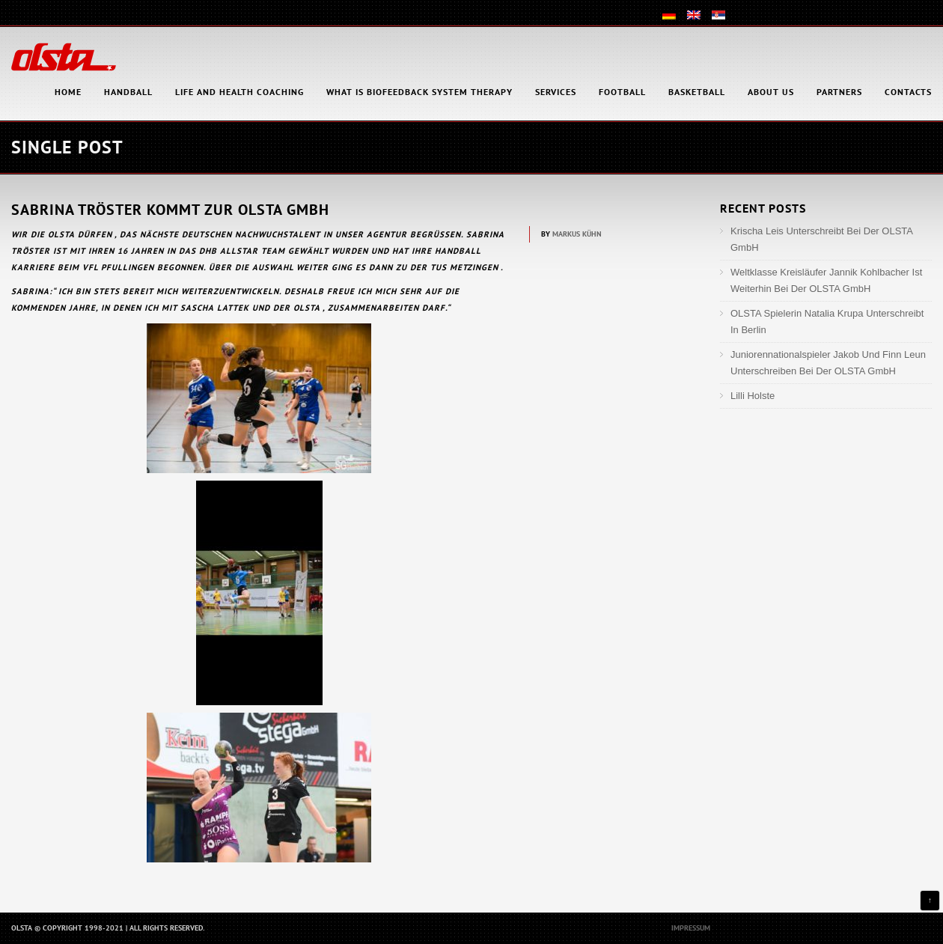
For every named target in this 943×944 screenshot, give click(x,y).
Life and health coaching (239, 91)
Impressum (690, 928)
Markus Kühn (577, 234)
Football (622, 91)
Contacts (908, 91)
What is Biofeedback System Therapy (419, 91)
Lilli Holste (752, 395)
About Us (771, 91)
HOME (68, 91)
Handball (128, 91)
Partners (839, 91)
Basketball (696, 91)
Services (555, 91)
